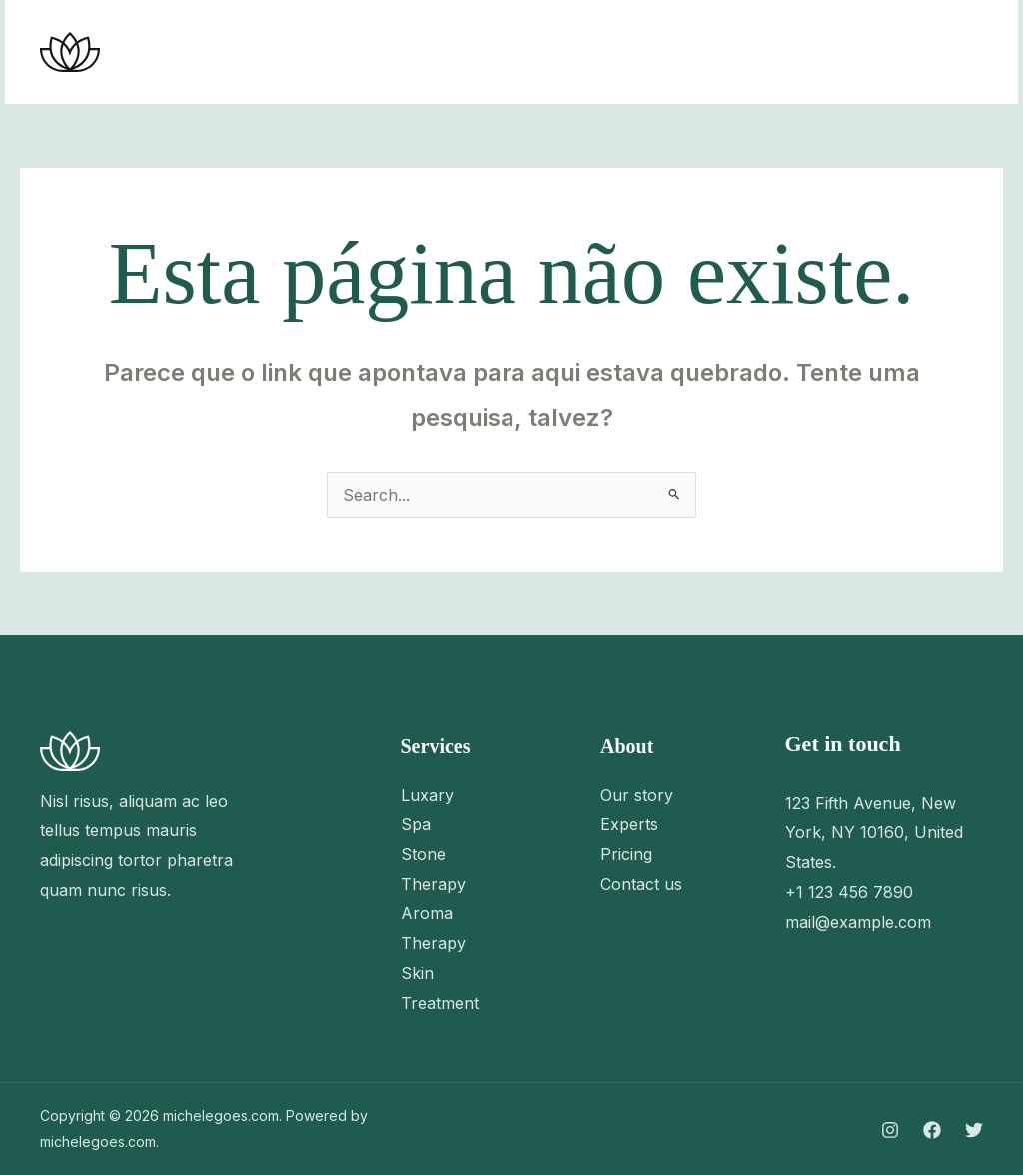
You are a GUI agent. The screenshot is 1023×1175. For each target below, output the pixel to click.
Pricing (626, 854)
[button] (907, 52)
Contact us (641, 884)
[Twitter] (786, 53)
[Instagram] (698, 53)
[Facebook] (742, 53)
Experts (629, 824)
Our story (636, 795)
